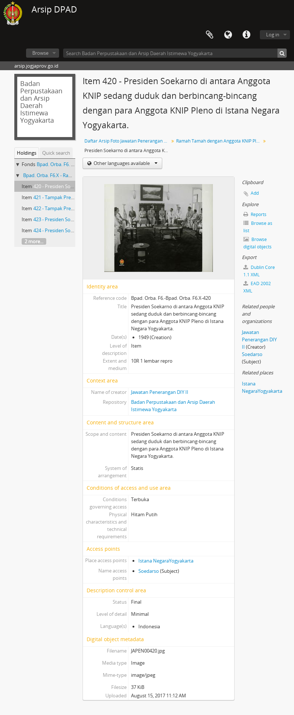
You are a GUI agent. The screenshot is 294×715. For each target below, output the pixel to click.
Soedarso (148, 571)
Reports (254, 214)
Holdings (26, 153)
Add (255, 193)
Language (228, 35)
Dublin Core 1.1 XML (259, 271)
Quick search (56, 153)
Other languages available (124, 163)
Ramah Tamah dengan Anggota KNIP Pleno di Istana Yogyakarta (219, 141)
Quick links (246, 35)
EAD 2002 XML (257, 287)
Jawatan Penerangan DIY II (159, 392)
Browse (40, 53)
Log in (272, 34)
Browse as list (257, 227)
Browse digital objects (257, 243)
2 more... (34, 241)
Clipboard (209, 35)
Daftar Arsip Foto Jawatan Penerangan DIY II (127, 141)
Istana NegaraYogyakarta (165, 560)
